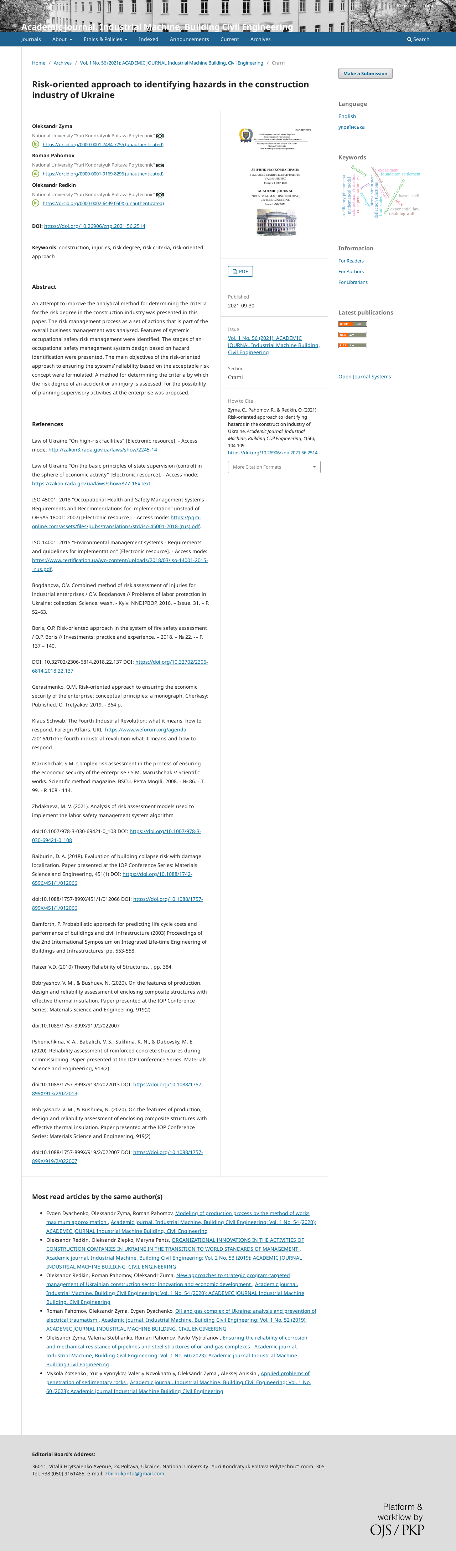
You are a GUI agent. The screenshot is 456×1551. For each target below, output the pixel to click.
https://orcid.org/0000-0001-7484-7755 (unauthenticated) (103, 144)
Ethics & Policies (104, 39)
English (347, 116)
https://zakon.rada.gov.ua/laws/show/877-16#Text (91, 483)
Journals (31, 39)
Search (418, 39)
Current (230, 39)
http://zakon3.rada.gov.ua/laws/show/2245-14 (102, 449)
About (60, 39)
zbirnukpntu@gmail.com (134, 1473)
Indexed (149, 39)
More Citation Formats (257, 467)
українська (351, 126)
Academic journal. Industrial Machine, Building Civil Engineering (157, 26)
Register (405, 5)
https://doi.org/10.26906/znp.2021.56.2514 (94, 226)
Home (38, 63)
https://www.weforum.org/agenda (145, 729)
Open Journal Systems (364, 376)
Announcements (189, 39)
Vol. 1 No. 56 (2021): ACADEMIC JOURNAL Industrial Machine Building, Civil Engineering (171, 63)
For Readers (351, 260)
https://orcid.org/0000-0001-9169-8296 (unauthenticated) (103, 173)
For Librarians (353, 282)
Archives (260, 39)
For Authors (351, 271)
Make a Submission (365, 73)
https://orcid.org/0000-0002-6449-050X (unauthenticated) (103, 203)
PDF (243, 271)
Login (429, 5)
